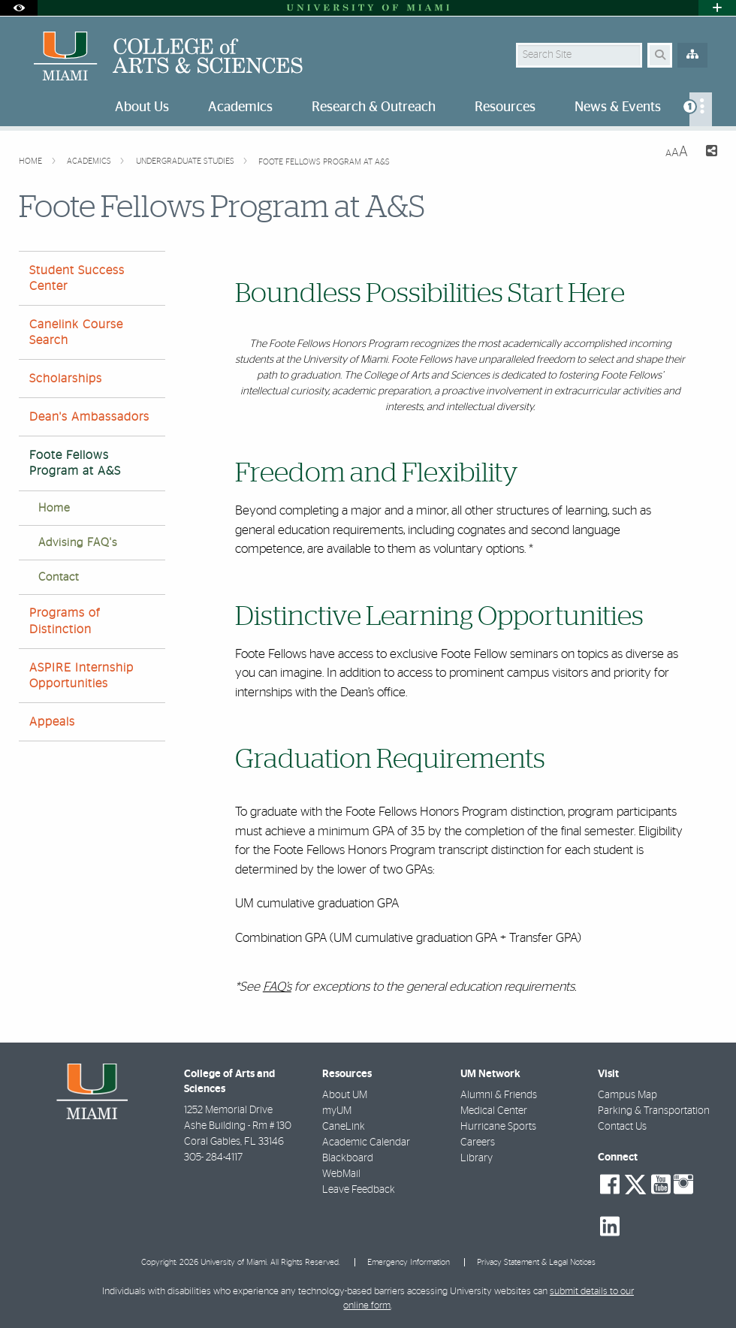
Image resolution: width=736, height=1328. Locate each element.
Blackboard (347, 1158)
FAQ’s (277, 986)
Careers (477, 1142)
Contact (58, 577)
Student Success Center (77, 278)
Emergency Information (408, 1262)
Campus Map (627, 1095)
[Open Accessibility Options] (19, 8)
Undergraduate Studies (186, 161)
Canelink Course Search (76, 332)
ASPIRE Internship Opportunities (81, 676)
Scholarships (65, 379)
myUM (336, 1111)
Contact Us (622, 1126)
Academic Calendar (366, 1142)
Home (31, 161)
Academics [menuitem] (240, 107)
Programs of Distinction (64, 621)
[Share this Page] (708, 153)
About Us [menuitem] (142, 107)
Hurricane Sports (498, 1126)
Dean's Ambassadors (89, 417)
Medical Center (493, 1111)
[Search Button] (659, 55)
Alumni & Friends (498, 1095)
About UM (344, 1095)
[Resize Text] (676, 152)
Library (476, 1158)
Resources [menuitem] (505, 107)
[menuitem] (700, 109)
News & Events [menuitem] (618, 107)
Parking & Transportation (654, 1111)
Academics (90, 161)
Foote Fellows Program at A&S (324, 162)
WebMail (341, 1174)
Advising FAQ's (77, 542)
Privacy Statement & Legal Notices (536, 1262)
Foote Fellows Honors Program (338, 344)
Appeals (52, 722)
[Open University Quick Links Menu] (717, 8)
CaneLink (343, 1126)
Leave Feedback (358, 1190)
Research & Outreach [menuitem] (374, 107)
